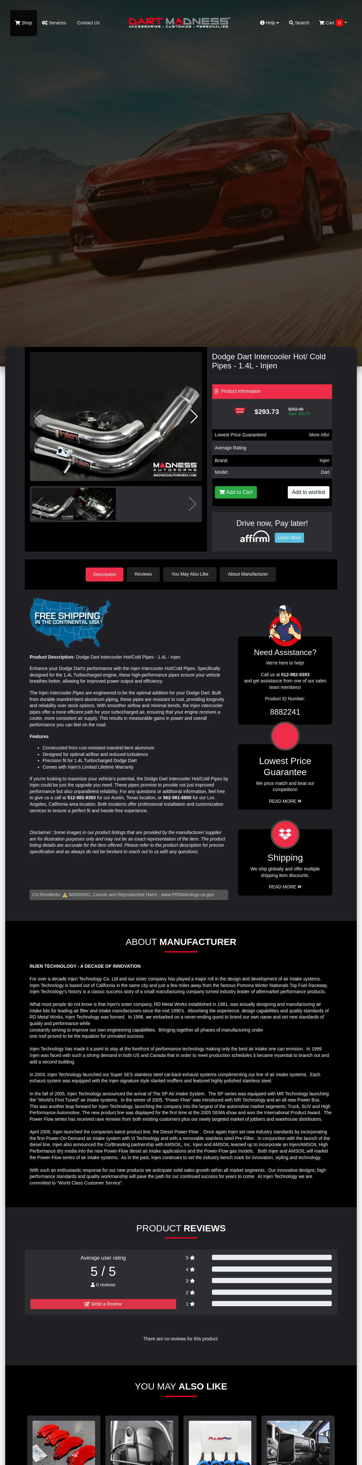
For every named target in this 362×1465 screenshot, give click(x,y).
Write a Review (103, 1303)
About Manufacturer (249, 574)
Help (270, 22)
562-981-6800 (177, 797)
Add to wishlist (308, 492)
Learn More (289, 537)
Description (104, 574)
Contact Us (88, 22)
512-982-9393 (81, 797)
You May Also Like (190, 574)
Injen (324, 460)
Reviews (144, 574)
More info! (319, 434)
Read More (285, 800)
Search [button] (299, 22)
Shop (23, 22)
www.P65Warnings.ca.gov (187, 894)
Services (54, 22)
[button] (194, 416)
